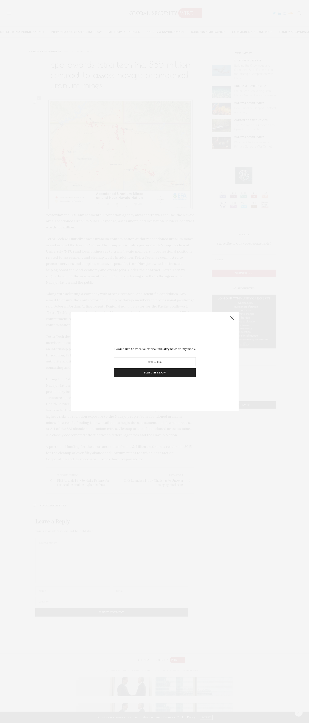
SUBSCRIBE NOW (154, 372)
